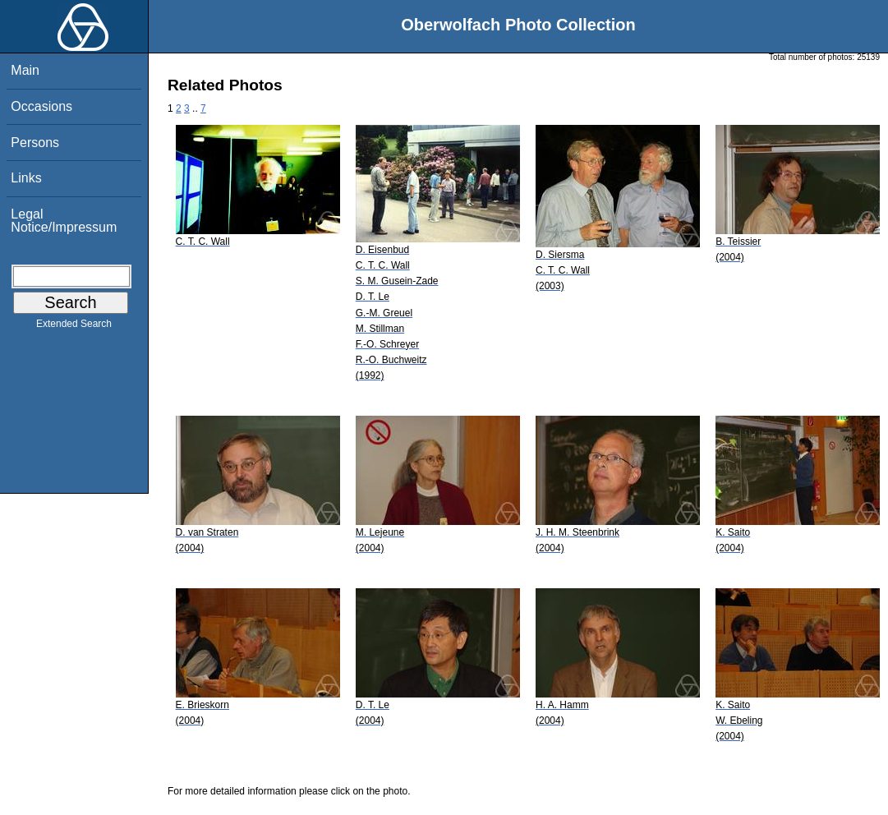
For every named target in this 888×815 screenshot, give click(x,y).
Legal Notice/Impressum (64, 220)
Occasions (41, 106)
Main (25, 70)
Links (26, 178)
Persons (35, 143)
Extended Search (74, 327)
